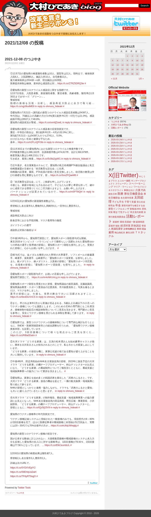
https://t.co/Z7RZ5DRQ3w (70, 83)
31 (137, 74)
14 (123, 65)
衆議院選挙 (117, 228)
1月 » (141, 78)
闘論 (144, 229)
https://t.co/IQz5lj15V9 (38, 407)
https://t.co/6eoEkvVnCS (22, 297)
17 (137, 65)
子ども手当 (118, 201)
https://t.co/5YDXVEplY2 (22, 467)
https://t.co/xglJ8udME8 (22, 106)
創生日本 (112, 194)
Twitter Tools (24, 487)
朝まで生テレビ (121, 212)
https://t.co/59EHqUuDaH (23, 472)
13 (117, 65)
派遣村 (116, 222)
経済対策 (125, 225)
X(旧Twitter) (123, 175)
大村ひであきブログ (65, 6)
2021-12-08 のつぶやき (23, 59)
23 (132, 69)
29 (127, 74)
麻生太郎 (130, 232)
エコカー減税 (124, 181)
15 (127, 65)
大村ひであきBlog (119, 124)
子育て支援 (130, 201)
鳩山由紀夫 (119, 232)
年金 (118, 205)
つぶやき (20, 493)
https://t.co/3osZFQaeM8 (63, 175)
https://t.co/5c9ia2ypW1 (48, 158)
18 (142, 65)
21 (123, 69)
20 (117, 69)
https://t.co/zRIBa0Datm (22, 335)
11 (142, 61)
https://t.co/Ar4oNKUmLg (44, 277)
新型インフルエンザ (118, 208)
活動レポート (117, 128)
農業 (139, 229)
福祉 (117, 226)
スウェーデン (121, 183)
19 (113, 69)
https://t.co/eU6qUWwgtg (64, 425)
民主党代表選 (136, 212)
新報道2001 (135, 209)
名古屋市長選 (127, 198)
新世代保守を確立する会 (133, 205)
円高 (143, 190)
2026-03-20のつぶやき (121, 152)
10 (137, 61)
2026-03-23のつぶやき (121, 142)
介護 (137, 190)
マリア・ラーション (123, 187)
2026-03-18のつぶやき (121, 158)
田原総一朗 (130, 222)
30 (132, 74)
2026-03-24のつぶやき (121, 139)
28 (123, 74)
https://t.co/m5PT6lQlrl (70, 191)
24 (137, 69)
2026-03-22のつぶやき (121, 146)
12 (113, 65)
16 (132, 65)
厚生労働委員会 (133, 193)
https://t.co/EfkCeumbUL (57, 445)
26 (113, 74)
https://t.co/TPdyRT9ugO (23, 476)
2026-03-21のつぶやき (121, 149)
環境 (122, 222)
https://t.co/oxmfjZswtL (50, 122)
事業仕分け (129, 190)
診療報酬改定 (130, 229)
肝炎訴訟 (136, 225)
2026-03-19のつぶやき (121, 155)
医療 (120, 193)
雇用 (111, 232)
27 (117, 74)
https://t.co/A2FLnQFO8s (31, 142)
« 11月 (114, 78)
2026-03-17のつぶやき (121, 161)
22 (127, 69)
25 (142, 69)
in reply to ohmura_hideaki (48, 106)
